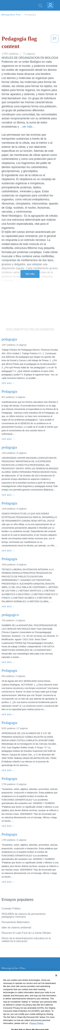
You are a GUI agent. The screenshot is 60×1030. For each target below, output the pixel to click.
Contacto (6, 975)
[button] (54, 43)
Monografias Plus (11, 15)
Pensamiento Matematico (16, 922)
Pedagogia (30, 15)
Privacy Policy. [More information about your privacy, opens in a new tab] (36, 1028)
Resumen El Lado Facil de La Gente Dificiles (26, 933)
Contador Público (11, 908)
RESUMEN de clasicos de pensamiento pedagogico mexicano (24, 915)
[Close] (56, 980)
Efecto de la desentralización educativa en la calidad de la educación (26, 939)
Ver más (30, 274)
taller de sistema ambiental (16, 927)
